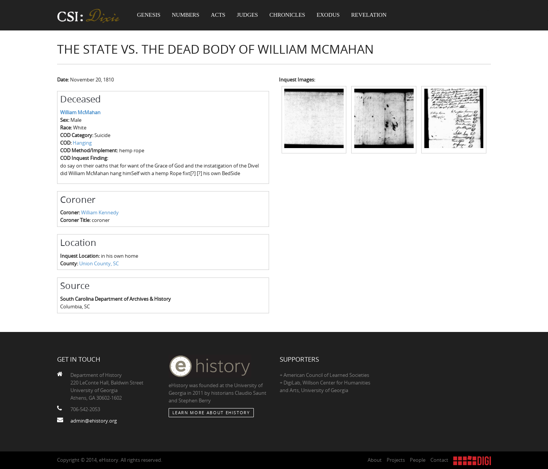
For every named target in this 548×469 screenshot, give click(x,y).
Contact (439, 459)
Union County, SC (99, 263)
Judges (249, 15)
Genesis (149, 15)
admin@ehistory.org (93, 420)
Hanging (82, 142)
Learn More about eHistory (211, 412)
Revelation (371, 15)
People (417, 459)
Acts (219, 15)
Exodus (330, 15)
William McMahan (80, 112)
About (375, 459)
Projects (396, 459)
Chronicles (289, 15)
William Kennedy (100, 212)
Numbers (187, 15)
